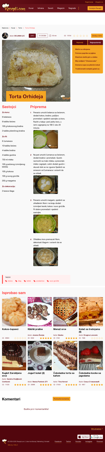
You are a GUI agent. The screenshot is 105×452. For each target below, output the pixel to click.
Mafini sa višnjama (82, 49)
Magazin (60, 8)
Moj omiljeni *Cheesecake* (86, 61)
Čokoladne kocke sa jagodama (91, 363)
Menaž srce (65, 318)
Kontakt (47, 441)
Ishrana (41, 8)
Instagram (89, 441)
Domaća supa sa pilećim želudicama (87, 65)
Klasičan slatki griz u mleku (86, 57)
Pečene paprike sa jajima (85, 53)
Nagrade (72, 8)
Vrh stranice (96, 429)
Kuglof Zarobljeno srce (14, 363)
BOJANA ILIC (19, 36)
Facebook (58, 441)
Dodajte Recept (95, 8)
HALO (16, 445)
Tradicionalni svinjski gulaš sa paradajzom (87, 69)
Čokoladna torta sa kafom (65, 363)
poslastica (40, 281)
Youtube (78, 441)
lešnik (29, 281)
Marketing (40, 441)
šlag (19, 281)
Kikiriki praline (40, 318)
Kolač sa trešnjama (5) (91, 318)
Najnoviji (79, 42)
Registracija (89, 2)
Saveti (50, 8)
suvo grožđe (54, 281)
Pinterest (100, 441)
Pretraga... (82, 8)
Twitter (68, 441)
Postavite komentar (61, 399)
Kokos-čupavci (14, 318)
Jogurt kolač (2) (40, 363)
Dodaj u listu (97, 36)
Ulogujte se (99, 2)
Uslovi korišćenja (31, 441)
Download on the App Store (83, 437)
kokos (10, 281)
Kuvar (31, 8)
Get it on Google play (97, 437)
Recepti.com (14, 7)
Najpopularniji (95, 42)
